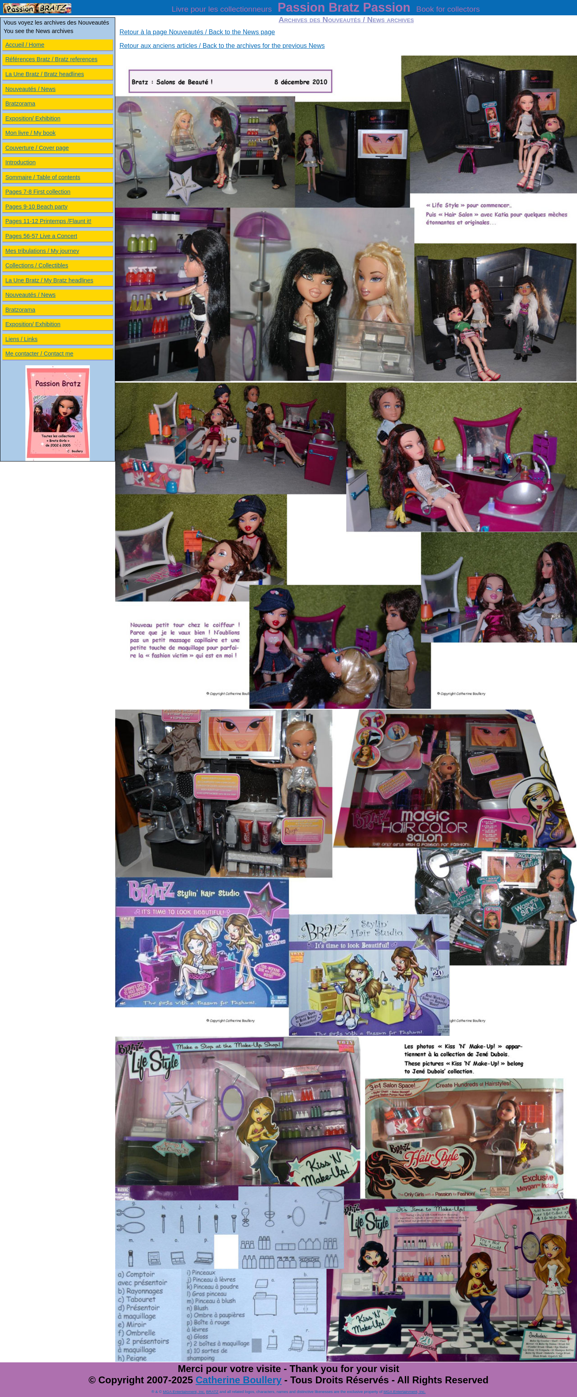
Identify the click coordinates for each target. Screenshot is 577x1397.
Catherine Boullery (238, 1379)
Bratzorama (20, 103)
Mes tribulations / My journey (42, 251)
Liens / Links (21, 339)
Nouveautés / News (30, 89)
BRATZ (212, 1391)
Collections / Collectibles (36, 265)
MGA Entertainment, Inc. (184, 1391)
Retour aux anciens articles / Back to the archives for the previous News (222, 45)
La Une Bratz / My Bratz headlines (49, 280)
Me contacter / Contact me (39, 353)
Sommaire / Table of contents (42, 177)
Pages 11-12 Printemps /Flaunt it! (48, 221)
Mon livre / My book (30, 133)
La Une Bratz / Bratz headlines (44, 74)
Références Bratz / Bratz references (51, 59)
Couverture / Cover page (37, 148)
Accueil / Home (24, 44)
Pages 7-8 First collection (38, 191)
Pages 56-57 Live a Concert (41, 236)
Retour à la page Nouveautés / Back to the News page (197, 32)
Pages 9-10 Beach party (36, 206)
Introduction (20, 162)
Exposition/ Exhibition (32, 118)
